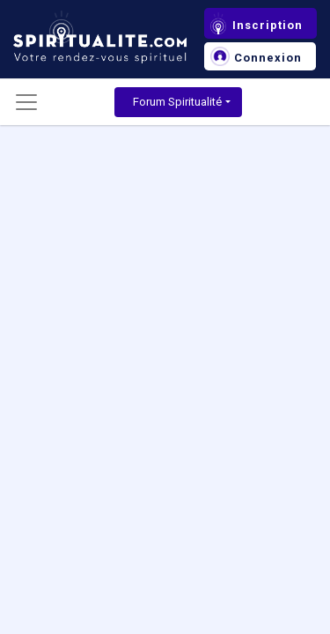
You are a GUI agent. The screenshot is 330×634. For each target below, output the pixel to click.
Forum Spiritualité (177, 101)
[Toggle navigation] (26, 102)
